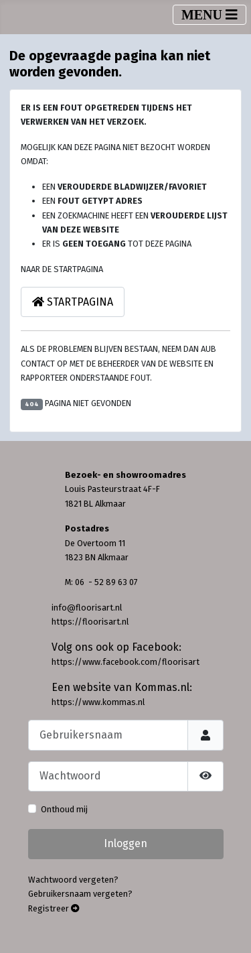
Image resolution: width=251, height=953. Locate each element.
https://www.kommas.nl (98, 702)
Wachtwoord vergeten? (73, 880)
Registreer (54, 908)
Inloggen (125, 843)
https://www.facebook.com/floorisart (125, 662)
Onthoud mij (64, 809)
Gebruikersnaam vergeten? (80, 894)
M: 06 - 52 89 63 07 (101, 582)
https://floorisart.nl (90, 622)
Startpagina (72, 302)
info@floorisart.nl (87, 607)
